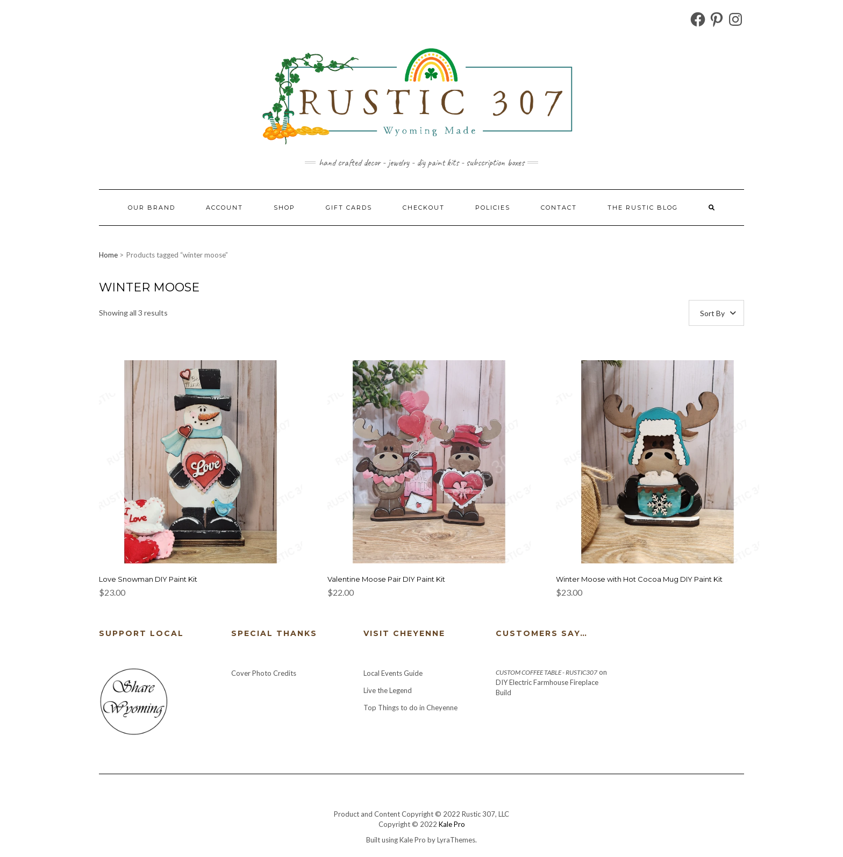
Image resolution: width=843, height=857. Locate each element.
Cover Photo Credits (263, 673)
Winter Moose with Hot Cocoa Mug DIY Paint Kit (639, 579)
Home (108, 255)
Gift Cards (349, 207)
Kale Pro (452, 824)
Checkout (424, 207)
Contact (559, 207)
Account (224, 207)
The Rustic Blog (643, 207)
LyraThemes (456, 839)
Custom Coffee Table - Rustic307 (546, 672)
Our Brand (151, 207)
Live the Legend (387, 690)
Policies (492, 207)
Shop (284, 207)
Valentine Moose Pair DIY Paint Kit (386, 579)
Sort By (712, 313)
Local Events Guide (393, 673)
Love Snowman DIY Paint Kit (148, 579)
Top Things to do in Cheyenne (411, 707)
